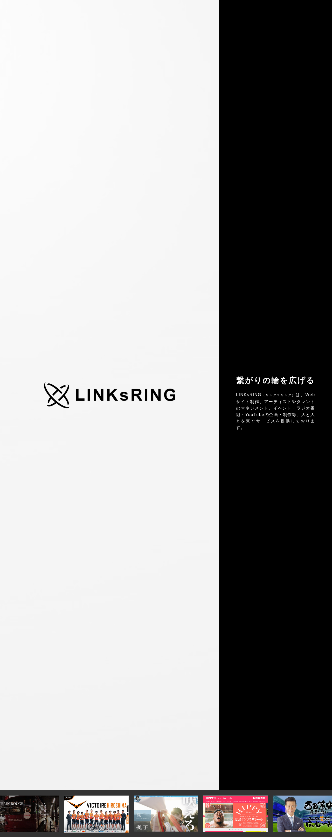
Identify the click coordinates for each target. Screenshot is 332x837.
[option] (166, 813)
